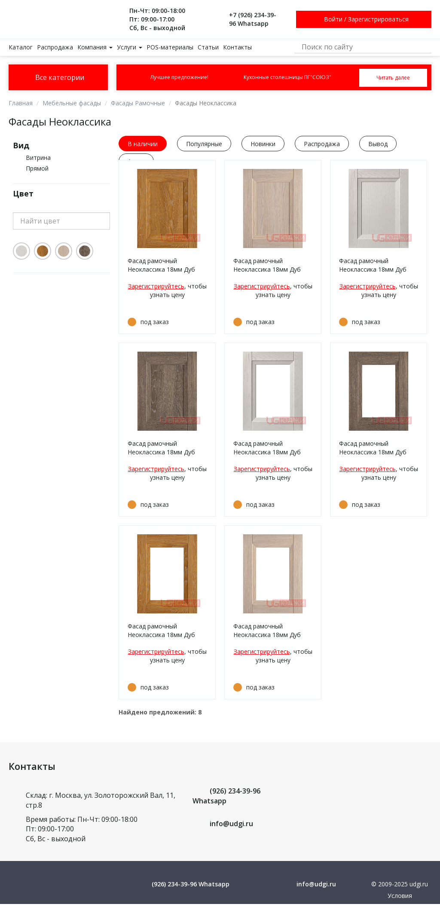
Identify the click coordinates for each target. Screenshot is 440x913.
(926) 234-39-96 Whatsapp (190, 884)
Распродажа (55, 47)
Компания (95, 47)
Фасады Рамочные (138, 103)
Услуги (129, 47)
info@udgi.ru (231, 823)
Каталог (21, 47)
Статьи (208, 47)
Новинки (263, 144)
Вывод (378, 144)
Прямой (37, 168)
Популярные (204, 144)
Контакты (237, 47)
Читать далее (393, 77)
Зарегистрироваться (378, 19)
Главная (21, 103)
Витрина (38, 157)
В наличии (143, 144)
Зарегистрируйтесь (156, 286)
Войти (333, 19)
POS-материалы (170, 47)
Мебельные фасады (72, 103)
